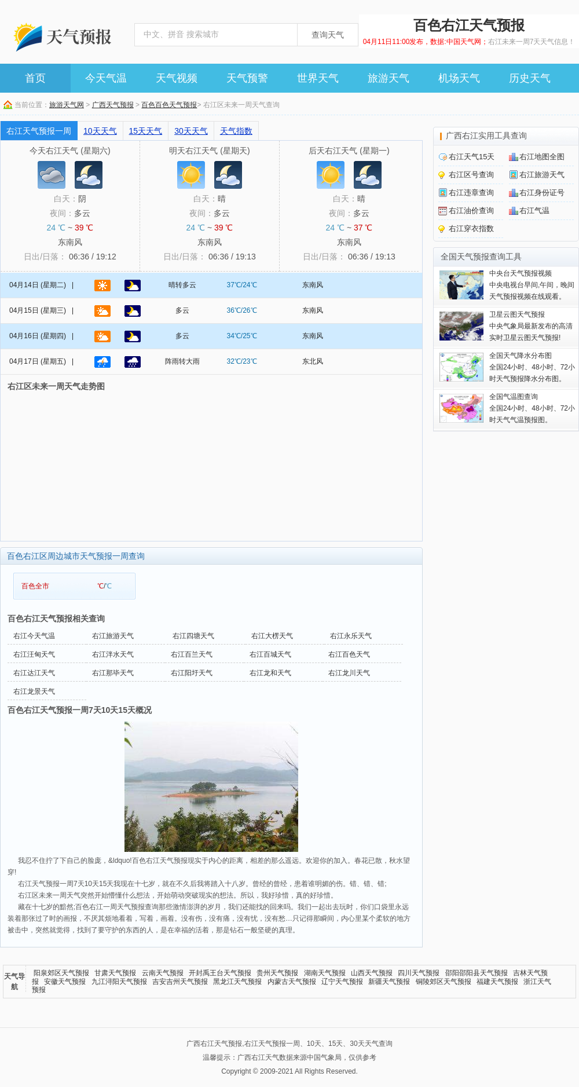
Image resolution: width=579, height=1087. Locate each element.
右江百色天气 (349, 654)
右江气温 (534, 210)
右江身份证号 (542, 192)
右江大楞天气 (272, 636)
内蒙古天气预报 (291, 982)
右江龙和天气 (270, 673)
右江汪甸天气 (34, 654)
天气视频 (176, 78)
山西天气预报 (372, 973)
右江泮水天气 (113, 654)
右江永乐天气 (351, 636)
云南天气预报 (163, 973)
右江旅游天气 (113, 636)
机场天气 (459, 78)
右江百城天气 (270, 654)
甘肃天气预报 (115, 973)
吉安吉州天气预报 (180, 982)
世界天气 (318, 78)
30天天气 (191, 131)
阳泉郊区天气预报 (61, 973)
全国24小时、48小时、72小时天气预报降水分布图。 (532, 367)
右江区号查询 (471, 174)
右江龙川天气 (349, 673)
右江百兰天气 (191, 654)
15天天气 (146, 131)
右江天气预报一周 (38, 131)
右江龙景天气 (34, 691)
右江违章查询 (471, 192)
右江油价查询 (471, 210)
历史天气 (530, 78)
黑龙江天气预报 (237, 982)
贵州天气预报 (277, 973)
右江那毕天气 (113, 673)
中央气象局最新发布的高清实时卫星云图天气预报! (531, 326)
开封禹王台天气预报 (220, 973)
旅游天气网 (66, 105)
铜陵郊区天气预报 (443, 982)
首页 (35, 78)
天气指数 (236, 131)
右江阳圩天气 (191, 673)
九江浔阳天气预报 (119, 982)
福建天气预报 (497, 982)
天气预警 (247, 78)
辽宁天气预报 (342, 982)
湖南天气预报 (325, 973)
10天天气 (100, 131)
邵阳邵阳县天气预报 (476, 973)
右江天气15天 (471, 156)
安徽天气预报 (65, 982)
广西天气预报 (113, 105)
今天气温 (106, 78)
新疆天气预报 (389, 982)
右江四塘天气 (193, 636)
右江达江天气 (34, 673)
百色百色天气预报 (169, 105)
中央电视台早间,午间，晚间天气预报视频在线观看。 (531, 285)
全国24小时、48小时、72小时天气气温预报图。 (532, 408)
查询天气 (328, 34)
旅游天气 (388, 78)
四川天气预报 (418, 973)
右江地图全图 (542, 156)
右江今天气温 (34, 636)
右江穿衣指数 (471, 228)
